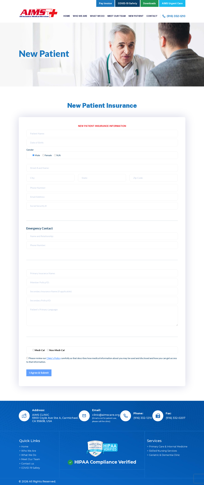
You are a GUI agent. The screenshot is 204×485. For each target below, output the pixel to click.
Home (66, 16)
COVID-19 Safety (127, 3)
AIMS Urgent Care (172, 3)
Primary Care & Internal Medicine (168, 446)
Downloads (149, 3)
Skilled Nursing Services (163, 450)
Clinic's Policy (53, 358)
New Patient (136, 16)
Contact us (27, 463)
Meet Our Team (116, 16)
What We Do (97, 16)
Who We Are (80, 16)
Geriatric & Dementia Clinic (164, 455)
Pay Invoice (105, 3)
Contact (151, 16)
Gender (30, 149)
